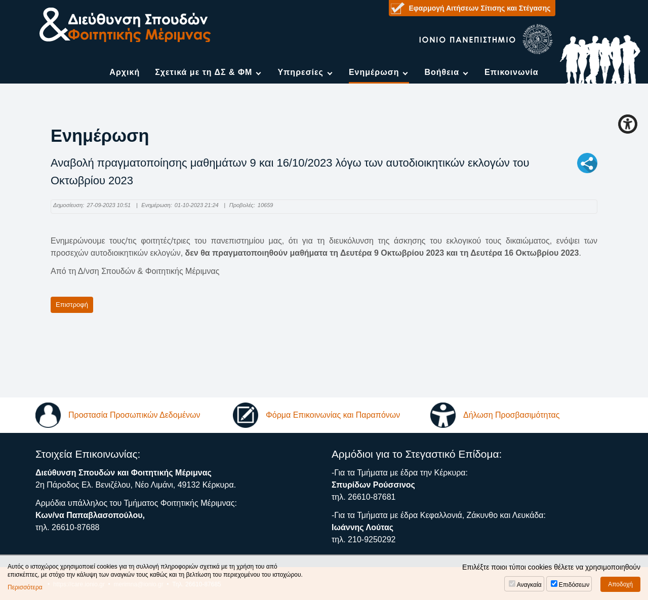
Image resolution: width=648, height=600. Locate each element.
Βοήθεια (441, 72)
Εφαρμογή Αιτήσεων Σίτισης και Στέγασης (480, 8)
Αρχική (124, 72)
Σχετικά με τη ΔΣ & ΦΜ (203, 72)
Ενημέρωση (374, 72)
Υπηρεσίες (300, 72)
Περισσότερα (25, 587)
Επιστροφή (72, 304)
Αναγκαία (529, 584)
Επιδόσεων (574, 584)
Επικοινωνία (511, 72)
